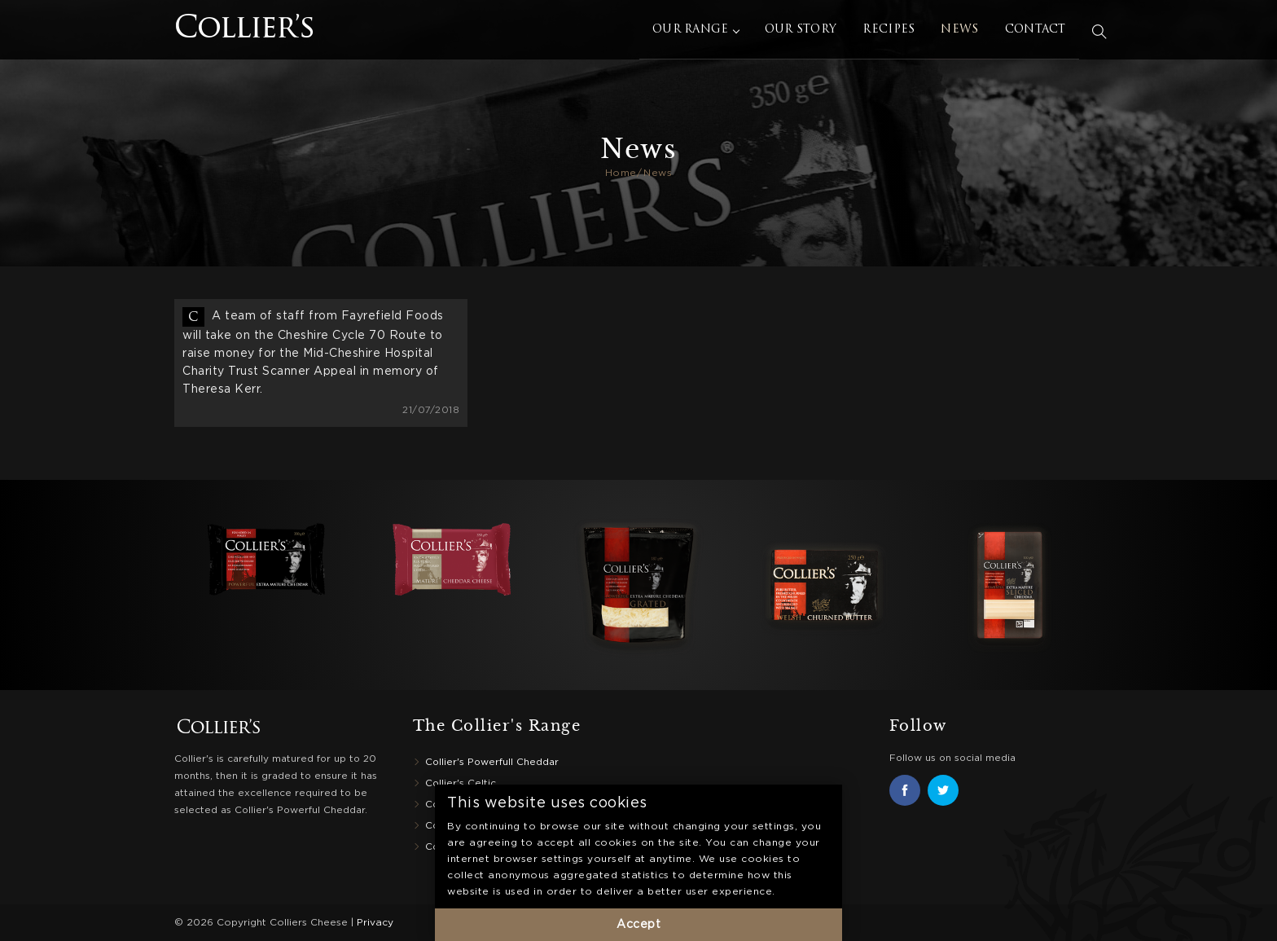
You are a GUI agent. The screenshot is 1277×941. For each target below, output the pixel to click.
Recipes (893, 32)
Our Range (700, 32)
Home (621, 173)
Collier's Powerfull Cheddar (492, 762)
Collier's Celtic (460, 783)
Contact (1039, 32)
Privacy (375, 922)
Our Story (805, 32)
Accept (638, 925)
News (964, 32)
